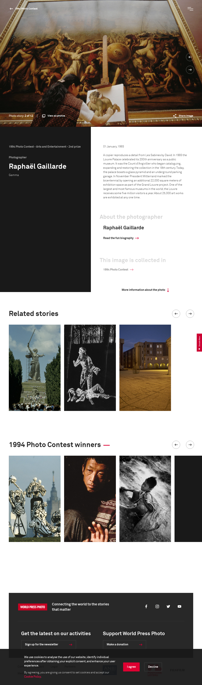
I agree (131, 666)
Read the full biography (118, 238)
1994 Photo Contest (26, 9)
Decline (153, 666)
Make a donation (117, 644)
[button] (176, 314)
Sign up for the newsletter (41, 644)
